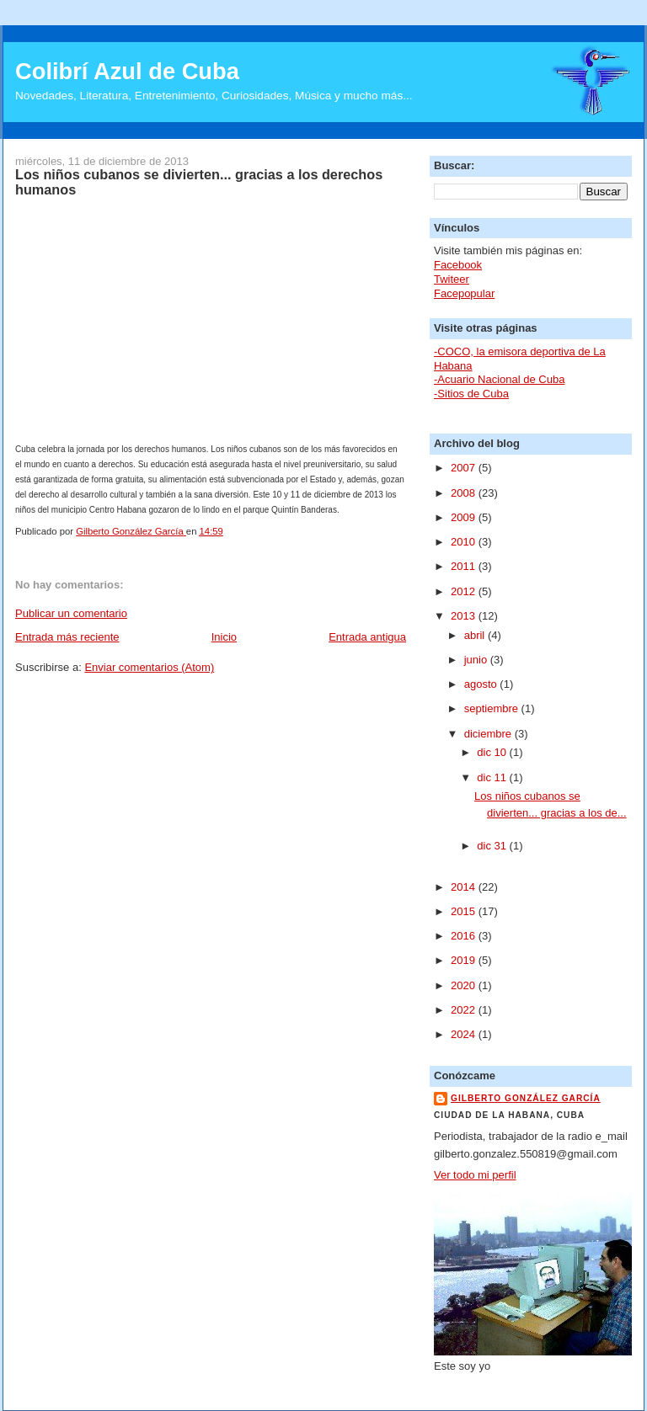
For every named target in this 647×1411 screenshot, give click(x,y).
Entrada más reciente (67, 637)
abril (476, 635)
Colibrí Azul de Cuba (127, 71)
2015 (465, 911)
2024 (465, 1034)
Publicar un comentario (71, 613)
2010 (465, 541)
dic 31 (493, 845)
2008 (465, 493)
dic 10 (493, 752)
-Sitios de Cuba (471, 393)
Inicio (224, 637)
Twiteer (451, 279)
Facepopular (464, 293)
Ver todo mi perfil (475, 1175)
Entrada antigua (367, 637)
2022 (465, 1010)
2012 (465, 591)
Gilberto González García (526, 1098)
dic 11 (493, 777)
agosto (482, 684)
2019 (465, 960)
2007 (465, 467)
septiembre (492, 708)
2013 (465, 616)
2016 (465, 935)
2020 (465, 985)
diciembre (489, 733)
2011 (465, 566)
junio (477, 659)
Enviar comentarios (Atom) (149, 667)
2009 (465, 517)
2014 (465, 887)
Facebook (458, 264)
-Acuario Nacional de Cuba (499, 379)
